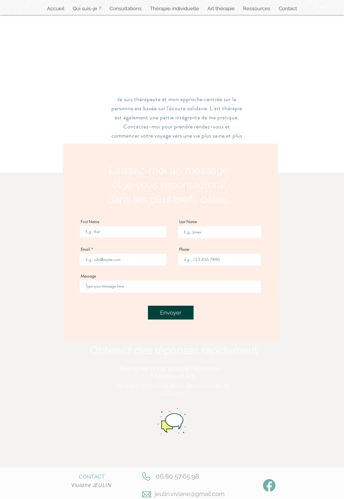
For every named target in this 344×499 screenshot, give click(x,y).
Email (85, 249)
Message (88, 276)
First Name (90, 222)
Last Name (188, 222)
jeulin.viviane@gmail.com (190, 493)
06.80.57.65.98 (177, 476)
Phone (184, 249)
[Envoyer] (171, 313)
